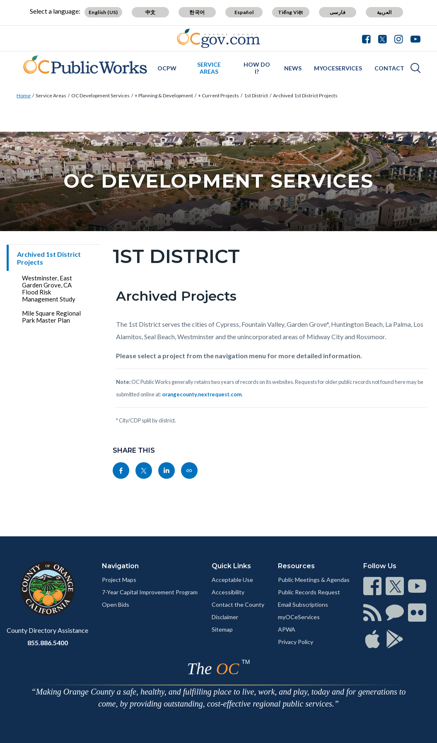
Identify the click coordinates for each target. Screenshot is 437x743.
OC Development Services (100, 95)
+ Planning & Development (164, 95)
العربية (384, 12)
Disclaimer (225, 616)
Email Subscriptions (303, 604)
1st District (256, 95)
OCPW (166, 68)
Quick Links (231, 566)
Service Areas (209, 68)
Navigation (120, 566)
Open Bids (115, 604)
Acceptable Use (232, 579)
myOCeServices (338, 68)
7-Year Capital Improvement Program (150, 592)
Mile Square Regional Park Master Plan (51, 316)
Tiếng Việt (291, 12)
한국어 (197, 12)
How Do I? (257, 68)
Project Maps (119, 579)
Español (244, 12)
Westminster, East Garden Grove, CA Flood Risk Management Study (48, 288)
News (293, 68)
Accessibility (228, 592)
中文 (150, 12)
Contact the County (238, 604)
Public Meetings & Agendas (314, 579)
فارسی (337, 12)
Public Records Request (309, 592)
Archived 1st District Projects (305, 95)
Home (24, 95)
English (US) (103, 12)
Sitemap (222, 629)
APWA (286, 629)
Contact (389, 68)
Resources (296, 566)
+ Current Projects (218, 95)
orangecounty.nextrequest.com (201, 394)
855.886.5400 (47, 643)
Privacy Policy (295, 641)
